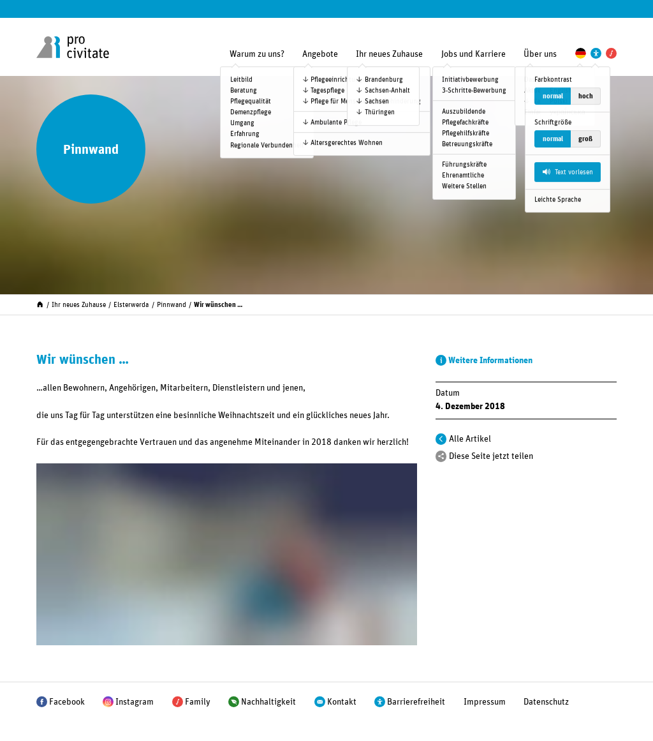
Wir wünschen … (218, 304)
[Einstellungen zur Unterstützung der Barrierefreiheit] (596, 53)
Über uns (540, 54)
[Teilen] (441, 456)
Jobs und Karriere (473, 54)
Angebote (320, 54)
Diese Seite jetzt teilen (491, 456)
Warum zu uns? (257, 54)
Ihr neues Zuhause (389, 54)
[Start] (39, 303)
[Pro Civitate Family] (611, 53)
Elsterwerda (131, 304)
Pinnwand (171, 304)
